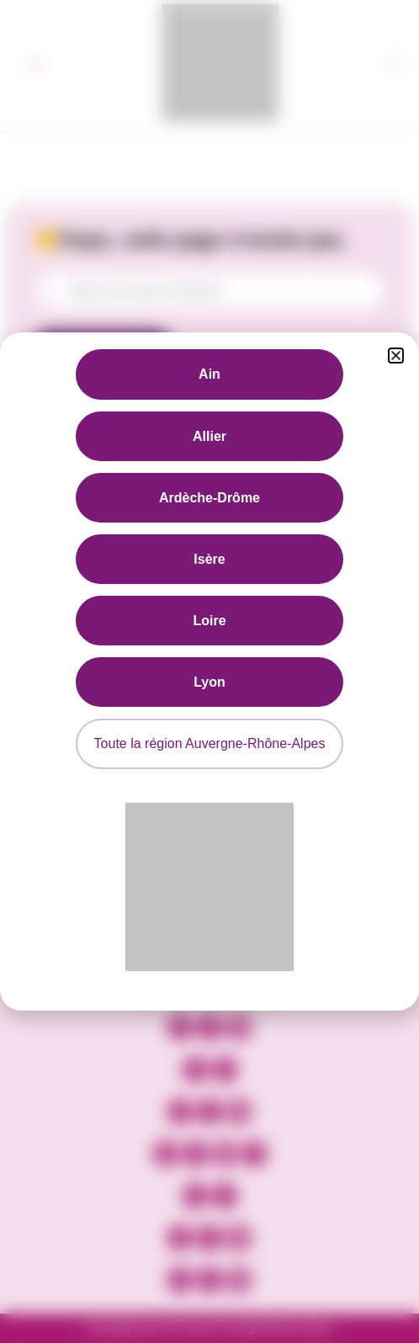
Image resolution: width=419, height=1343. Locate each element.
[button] (396, 355)
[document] (209, 671)
